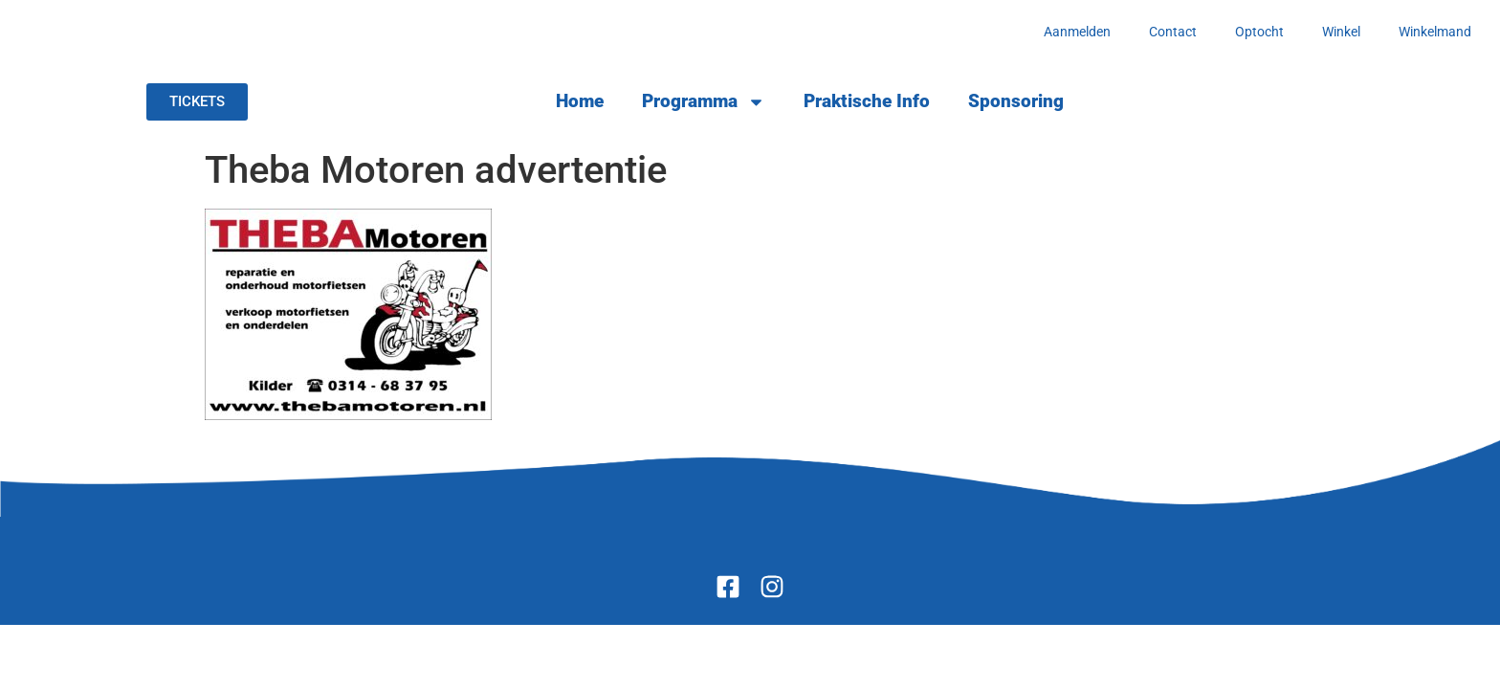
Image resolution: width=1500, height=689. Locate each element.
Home (580, 101)
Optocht (1259, 31)
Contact (1173, 31)
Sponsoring (1016, 101)
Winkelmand (1435, 31)
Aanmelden (1077, 31)
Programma (703, 102)
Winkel (1341, 31)
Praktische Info (867, 101)
